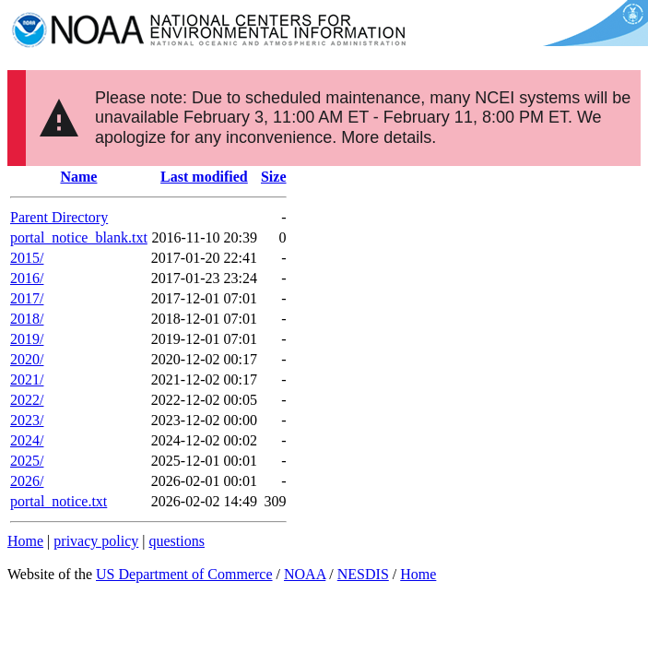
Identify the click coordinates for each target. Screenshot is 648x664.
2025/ (26, 460)
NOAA (304, 574)
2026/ (26, 481)
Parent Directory (59, 217)
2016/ (26, 278)
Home (25, 541)
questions (176, 541)
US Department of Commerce (184, 574)
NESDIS (363, 574)
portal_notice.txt (58, 501)
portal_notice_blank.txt (78, 237)
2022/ (26, 400)
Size (274, 176)
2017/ (26, 298)
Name (78, 176)
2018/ (26, 318)
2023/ (26, 420)
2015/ (26, 258)
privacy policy (95, 541)
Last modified (204, 176)
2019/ (26, 339)
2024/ (26, 440)
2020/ (26, 359)
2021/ (26, 379)
